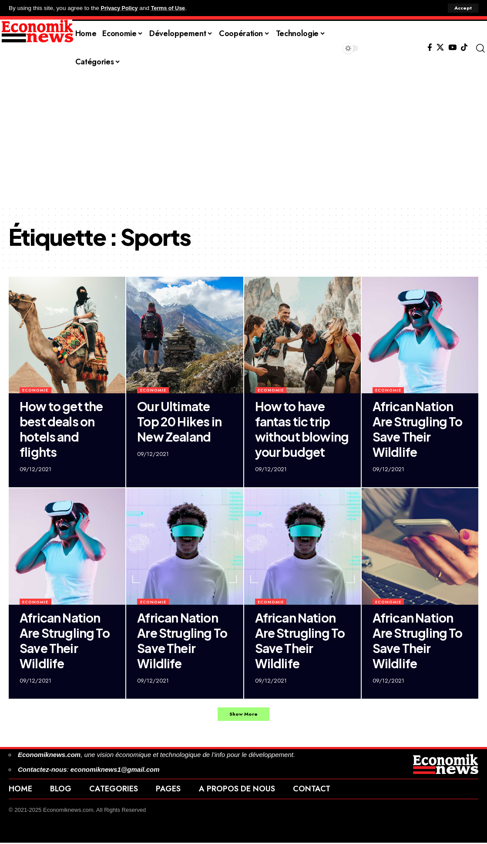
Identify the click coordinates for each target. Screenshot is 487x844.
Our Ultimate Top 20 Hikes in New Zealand (179, 421)
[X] (440, 47)
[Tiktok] (464, 47)
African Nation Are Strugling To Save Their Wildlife (418, 429)
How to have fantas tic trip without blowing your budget (302, 429)
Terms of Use (172, 8)
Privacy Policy (121, 8)
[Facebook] (429, 47)
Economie (35, 390)
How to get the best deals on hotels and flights (61, 429)
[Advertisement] (243, 140)
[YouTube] (452, 47)
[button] (462, 8)
